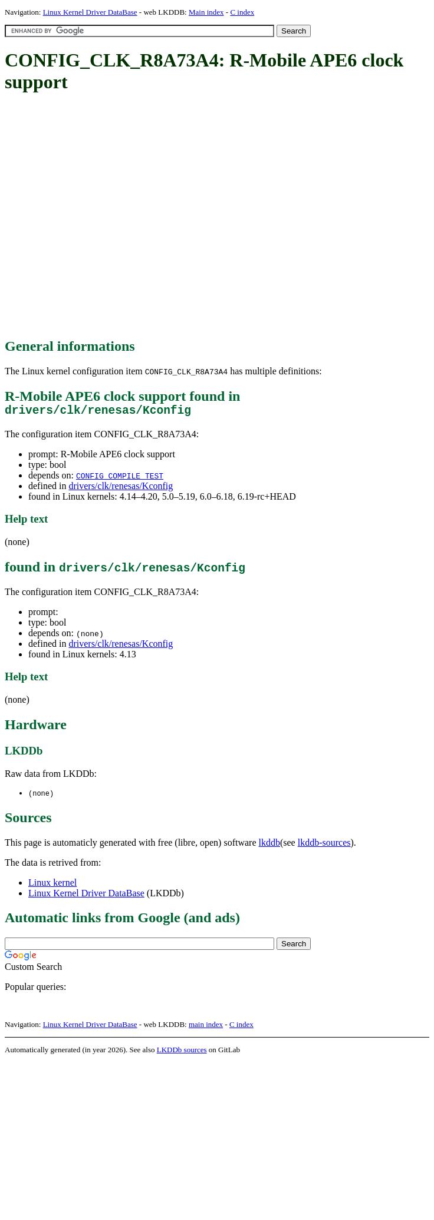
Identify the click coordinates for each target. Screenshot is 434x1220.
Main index (206, 12)
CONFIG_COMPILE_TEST (119, 478)
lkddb (269, 846)
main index (206, 1027)
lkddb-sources (324, 846)
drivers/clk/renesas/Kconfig (120, 489)
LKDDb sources (182, 1053)
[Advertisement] (110, 216)
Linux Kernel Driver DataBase (90, 12)
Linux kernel (52, 886)
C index (242, 12)
